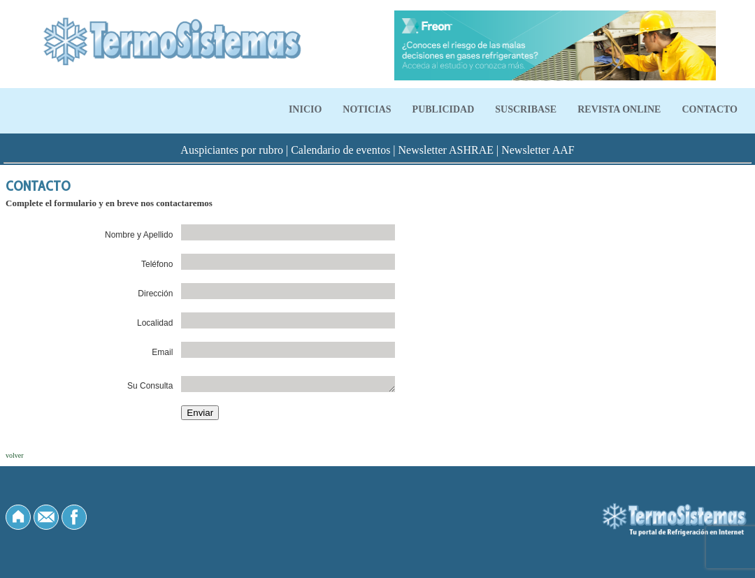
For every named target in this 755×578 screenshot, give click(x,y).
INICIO (305, 109)
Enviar (200, 412)
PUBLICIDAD (443, 109)
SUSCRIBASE (525, 109)
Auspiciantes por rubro (231, 150)
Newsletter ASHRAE (446, 150)
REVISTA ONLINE (619, 109)
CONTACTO (710, 109)
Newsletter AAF (537, 150)
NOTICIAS (367, 109)
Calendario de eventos (340, 150)
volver (15, 455)
